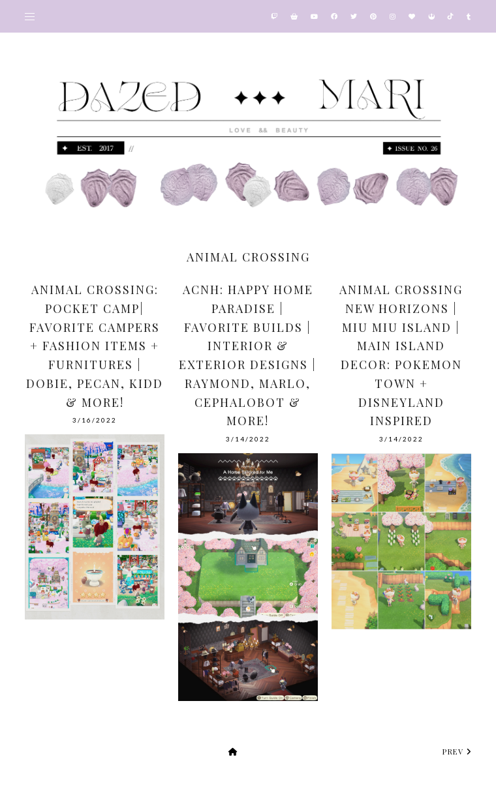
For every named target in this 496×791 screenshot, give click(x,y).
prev (456, 751)
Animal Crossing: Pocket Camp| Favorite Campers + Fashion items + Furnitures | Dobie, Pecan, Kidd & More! (94, 346)
